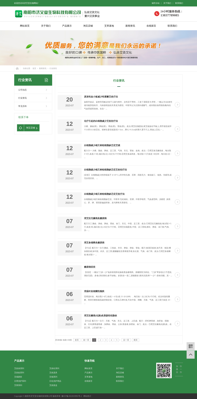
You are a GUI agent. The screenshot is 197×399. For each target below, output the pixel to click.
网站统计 (87, 396)
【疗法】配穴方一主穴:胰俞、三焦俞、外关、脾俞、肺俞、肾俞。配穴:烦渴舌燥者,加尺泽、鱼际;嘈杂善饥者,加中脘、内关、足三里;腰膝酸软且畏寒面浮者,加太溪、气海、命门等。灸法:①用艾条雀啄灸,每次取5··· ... (127, 251)
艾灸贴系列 (19, 373)
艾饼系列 (18, 385)
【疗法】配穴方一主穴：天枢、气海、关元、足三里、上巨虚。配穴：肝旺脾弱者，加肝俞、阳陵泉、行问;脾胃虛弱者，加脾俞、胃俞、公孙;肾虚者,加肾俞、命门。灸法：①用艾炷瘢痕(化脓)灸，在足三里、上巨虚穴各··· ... (128, 324)
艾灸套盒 (53, 385)
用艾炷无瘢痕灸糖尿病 (95, 218)
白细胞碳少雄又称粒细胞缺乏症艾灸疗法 (104, 194)
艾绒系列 (53, 377)
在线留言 (151, 26)
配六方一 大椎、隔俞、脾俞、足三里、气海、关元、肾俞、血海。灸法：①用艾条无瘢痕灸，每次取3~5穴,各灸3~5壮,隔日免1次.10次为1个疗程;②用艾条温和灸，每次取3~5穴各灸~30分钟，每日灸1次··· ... (128, 154)
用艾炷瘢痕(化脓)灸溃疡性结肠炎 (100, 315)
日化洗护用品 (55, 381)
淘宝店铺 (88, 26)
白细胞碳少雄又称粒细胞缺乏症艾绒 (102, 145)
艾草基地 (109, 26)
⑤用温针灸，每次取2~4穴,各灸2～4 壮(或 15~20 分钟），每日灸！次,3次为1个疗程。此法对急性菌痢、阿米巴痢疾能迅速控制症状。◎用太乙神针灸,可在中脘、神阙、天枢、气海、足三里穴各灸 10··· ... (127, 300)
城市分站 (156, 3)
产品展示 (67, 26)
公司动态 (22, 90)
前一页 (86, 340)
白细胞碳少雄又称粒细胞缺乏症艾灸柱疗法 (105, 169)
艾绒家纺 (18, 377)
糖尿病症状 (89, 267)
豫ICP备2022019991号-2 (71, 396)
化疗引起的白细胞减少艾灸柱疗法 (101, 121)
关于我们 (168, 3)
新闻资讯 (130, 26)
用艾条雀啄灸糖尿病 (94, 242)
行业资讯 (53, 68)
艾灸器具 (53, 373)
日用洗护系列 (20, 381)
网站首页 (25, 26)
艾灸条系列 (19, 368)
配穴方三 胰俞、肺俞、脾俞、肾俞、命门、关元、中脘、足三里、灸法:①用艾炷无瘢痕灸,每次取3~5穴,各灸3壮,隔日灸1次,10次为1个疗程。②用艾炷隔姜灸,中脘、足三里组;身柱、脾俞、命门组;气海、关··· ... (127, 227)
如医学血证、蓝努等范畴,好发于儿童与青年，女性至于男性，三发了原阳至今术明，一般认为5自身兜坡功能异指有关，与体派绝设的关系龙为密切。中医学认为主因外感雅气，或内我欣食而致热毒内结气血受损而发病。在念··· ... (128, 105)
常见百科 (22, 106)
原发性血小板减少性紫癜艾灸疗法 (101, 96)
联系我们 (180, 3)
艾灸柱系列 (54, 368)
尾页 (136, 340)
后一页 (126, 340)
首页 (34, 68)
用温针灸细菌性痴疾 (94, 291)
